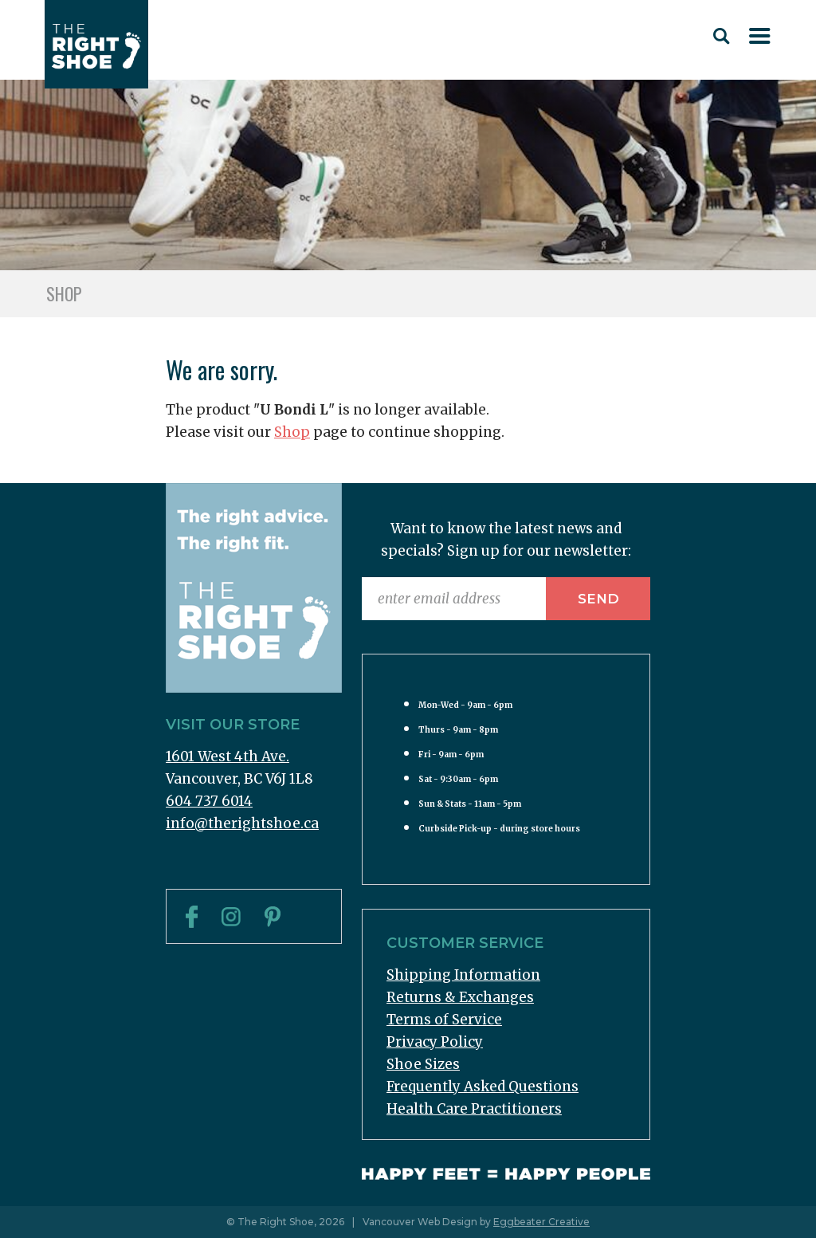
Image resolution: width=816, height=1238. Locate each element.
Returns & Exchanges (460, 997)
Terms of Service (444, 1019)
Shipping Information (463, 975)
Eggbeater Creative (541, 1222)
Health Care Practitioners (474, 1109)
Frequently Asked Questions (482, 1086)
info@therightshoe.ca (242, 823)
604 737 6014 (209, 801)
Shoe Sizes (423, 1064)
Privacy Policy (434, 1042)
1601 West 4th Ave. (227, 756)
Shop (292, 432)
